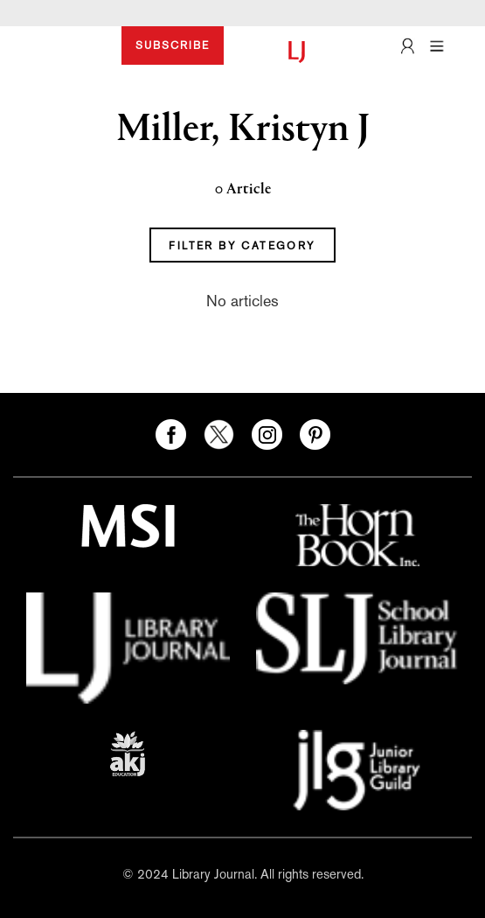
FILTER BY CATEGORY (242, 246)
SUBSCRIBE (172, 45)
